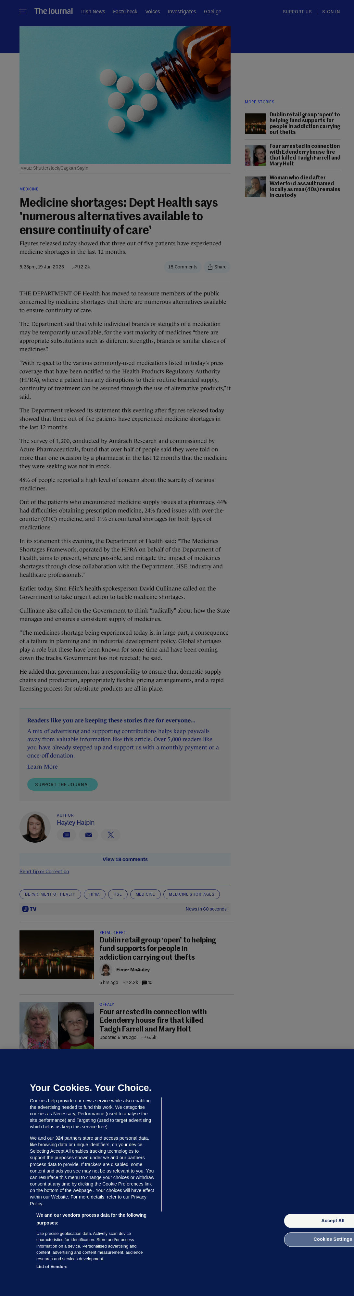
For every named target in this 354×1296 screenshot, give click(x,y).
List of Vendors (52, 1266)
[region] (177, 1172)
